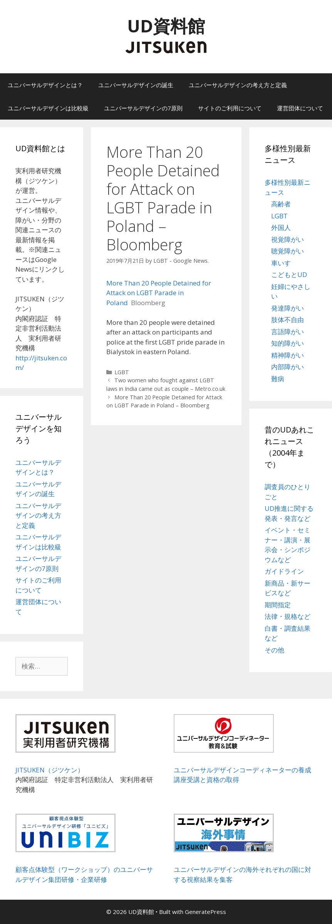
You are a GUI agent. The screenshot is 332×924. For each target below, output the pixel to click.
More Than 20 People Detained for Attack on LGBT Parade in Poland (158, 293)
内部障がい (287, 366)
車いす (281, 262)
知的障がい (287, 343)
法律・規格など (287, 616)
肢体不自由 (287, 319)
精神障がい (287, 355)
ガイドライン (284, 571)
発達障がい (287, 308)
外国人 (281, 227)
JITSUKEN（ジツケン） (49, 769)
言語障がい (287, 331)
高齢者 (281, 203)
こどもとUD (289, 274)
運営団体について (300, 108)
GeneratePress (205, 912)
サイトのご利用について (230, 108)
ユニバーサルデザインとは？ (45, 85)
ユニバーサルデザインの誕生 (135, 85)
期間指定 (278, 604)
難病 (277, 378)
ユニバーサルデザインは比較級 (48, 108)
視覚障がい (287, 239)
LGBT (121, 372)
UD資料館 (166, 25)
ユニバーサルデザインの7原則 (143, 108)
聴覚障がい (287, 251)
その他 (274, 649)
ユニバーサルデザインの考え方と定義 (238, 85)
